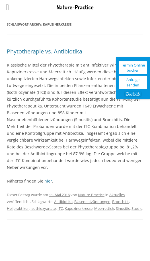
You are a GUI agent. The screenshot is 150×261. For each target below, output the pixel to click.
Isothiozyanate (43, 208)
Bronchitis (120, 201)
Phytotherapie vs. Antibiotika (44, 51)
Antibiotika (63, 201)
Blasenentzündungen (92, 201)
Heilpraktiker (18, 208)
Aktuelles (117, 194)
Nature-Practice (91, 194)
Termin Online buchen (133, 68)
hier (48, 181)
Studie (136, 208)
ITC (60, 208)
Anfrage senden (132, 82)
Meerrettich (104, 208)
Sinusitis (123, 208)
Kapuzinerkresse (79, 208)
